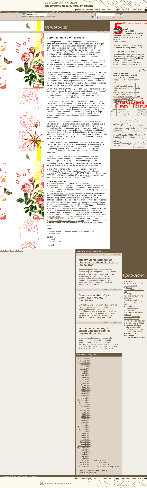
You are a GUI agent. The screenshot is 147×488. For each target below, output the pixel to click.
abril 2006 (86, 377)
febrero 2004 (85, 423)
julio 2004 (86, 412)
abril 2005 (86, 392)
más (97, 284)
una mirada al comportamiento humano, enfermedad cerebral (74, 185)
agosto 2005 (85, 383)
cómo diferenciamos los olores (61, 194)
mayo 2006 (85, 375)
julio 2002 (86, 452)
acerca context (93, 10)
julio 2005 (86, 385)
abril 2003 (86, 437)
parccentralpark (120, 101)
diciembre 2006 (84, 358)
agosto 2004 (85, 410)
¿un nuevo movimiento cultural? (133, 296)
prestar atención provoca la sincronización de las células (72, 208)
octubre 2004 (85, 404)
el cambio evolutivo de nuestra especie (133, 283)
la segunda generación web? (133, 302)
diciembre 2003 (84, 427)
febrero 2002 (85, 462)
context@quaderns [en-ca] (123, 62)
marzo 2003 (86, 439)
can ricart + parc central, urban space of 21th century (126, 97)
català (133, 10)
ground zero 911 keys (130, 334)
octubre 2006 (85, 363)
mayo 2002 (85, 456)
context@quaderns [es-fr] (123, 64)
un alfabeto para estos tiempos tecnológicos (133, 329)
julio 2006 (86, 371)
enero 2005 (86, 398)
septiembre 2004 (85, 407)
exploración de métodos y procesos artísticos (134, 323)
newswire (40, 32)
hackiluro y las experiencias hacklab (125, 130)
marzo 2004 (86, 421)
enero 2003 (86, 444)
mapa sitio (80, 10)
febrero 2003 (85, 441)
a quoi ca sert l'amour (57, 183)
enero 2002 (86, 464)
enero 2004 (86, 425)
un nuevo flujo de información (131, 308)
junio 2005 (86, 387)
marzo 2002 (86, 460)
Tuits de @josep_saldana (11, 250)
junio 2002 (86, 454)
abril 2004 (86, 419)
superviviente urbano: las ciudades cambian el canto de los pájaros (98, 262)
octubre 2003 (85, 431)
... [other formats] (54, 241)
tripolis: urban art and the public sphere (126, 93)
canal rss (66, 32)
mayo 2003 (85, 435)
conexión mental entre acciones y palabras (66, 221)
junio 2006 (86, 373)
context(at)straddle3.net (87, 473)
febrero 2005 (85, 396)
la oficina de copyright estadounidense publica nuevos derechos (94, 331)
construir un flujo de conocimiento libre (133, 315)
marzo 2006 (86, 379)
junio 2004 (86, 414)
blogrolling (32, 32)
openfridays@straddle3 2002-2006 (122, 144)
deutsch (141, 10)
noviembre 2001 (101, 463)
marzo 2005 (86, 394)
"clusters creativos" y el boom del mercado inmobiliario (94, 298)
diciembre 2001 (99, 460)
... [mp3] (51, 239)
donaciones (107, 10)
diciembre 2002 (84, 446)
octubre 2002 (85, 450)
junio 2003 (86, 433)
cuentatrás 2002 (83, 466)
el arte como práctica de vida (134, 289)
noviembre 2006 (83, 360)
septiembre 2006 (85, 366)
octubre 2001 (100, 466)
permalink (52, 245)
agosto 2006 (85, 369)
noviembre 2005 (83, 381)
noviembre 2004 (83, 402)
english (125, 10)
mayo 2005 (85, 389)
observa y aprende (56, 216)
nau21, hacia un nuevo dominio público (126, 81)
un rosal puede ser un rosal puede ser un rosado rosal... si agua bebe (70, 232)
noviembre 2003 (83, 429)
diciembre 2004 (84, 400)
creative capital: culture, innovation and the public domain (127, 87)
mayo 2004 (85, 417)
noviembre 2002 (83, 448)
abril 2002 (86, 458)
